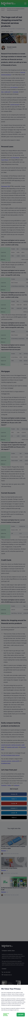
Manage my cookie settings (6, 1014)
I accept (20, 1014)
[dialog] (14, 510)
